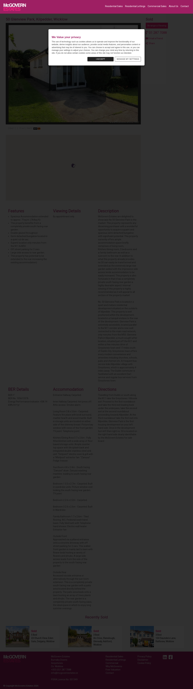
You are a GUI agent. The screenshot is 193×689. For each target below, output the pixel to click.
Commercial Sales (157, 6)
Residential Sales (114, 6)
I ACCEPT (100, 59)
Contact (185, 6)
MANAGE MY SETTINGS (128, 59)
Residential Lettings (135, 6)
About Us (173, 6)
